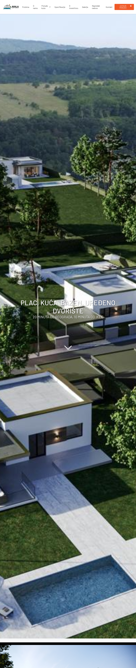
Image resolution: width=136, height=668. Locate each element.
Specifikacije (60, 7)
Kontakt (109, 7)
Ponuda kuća (44, 7)
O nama (35, 7)
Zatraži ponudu (125, 7)
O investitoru (73, 7)
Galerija (85, 7)
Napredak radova (96, 7)
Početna (25, 7)
